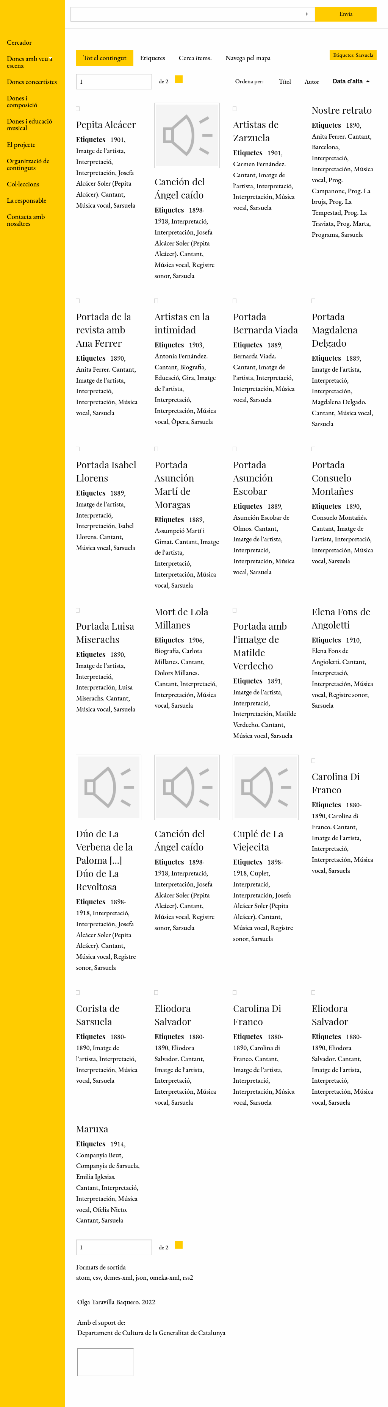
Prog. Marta (353, 223)
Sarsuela (124, 205)
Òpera (179, 421)
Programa (325, 234)
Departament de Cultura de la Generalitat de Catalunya (151, 1332)
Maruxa (92, 1128)
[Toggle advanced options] (306, 14)
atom (83, 1277)
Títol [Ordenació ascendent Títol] (285, 82)
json (141, 1277)
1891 (274, 681)
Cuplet (259, 873)
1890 (353, 125)
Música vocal (93, 205)
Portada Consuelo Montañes (333, 477)
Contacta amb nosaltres (26, 220)
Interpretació (93, 161)
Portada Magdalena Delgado (335, 329)
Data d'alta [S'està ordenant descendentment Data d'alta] (348, 81)
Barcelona (325, 146)
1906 (195, 640)
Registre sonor (348, 694)
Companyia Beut (99, 1155)
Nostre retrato (342, 109)
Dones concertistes (32, 81)
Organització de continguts (28, 164)
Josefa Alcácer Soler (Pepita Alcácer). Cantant (105, 183)
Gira (188, 377)
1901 (117, 139)
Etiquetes (152, 57)
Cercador (19, 42)
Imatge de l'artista (100, 150)
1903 (195, 345)
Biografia (192, 367)
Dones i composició (22, 101)
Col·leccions (23, 184)
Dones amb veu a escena (29, 62)
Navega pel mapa (248, 57)
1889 (274, 345)
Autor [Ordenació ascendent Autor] (312, 82)
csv (96, 1277)
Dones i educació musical (29, 124)
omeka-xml (165, 1277)
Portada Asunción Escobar (252, 477)
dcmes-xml (118, 1277)
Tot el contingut (105, 57)
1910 (353, 640)
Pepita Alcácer (106, 124)
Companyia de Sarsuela (107, 1165)
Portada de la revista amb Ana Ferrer (103, 329)
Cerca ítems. (195, 57)
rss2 (188, 1277)
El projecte (21, 144)
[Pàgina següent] (179, 79)
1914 (117, 1144)
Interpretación (95, 172)
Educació (167, 377)
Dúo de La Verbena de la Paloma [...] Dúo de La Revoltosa (104, 860)
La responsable (26, 200)
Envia (346, 14)
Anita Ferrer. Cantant (341, 136)
